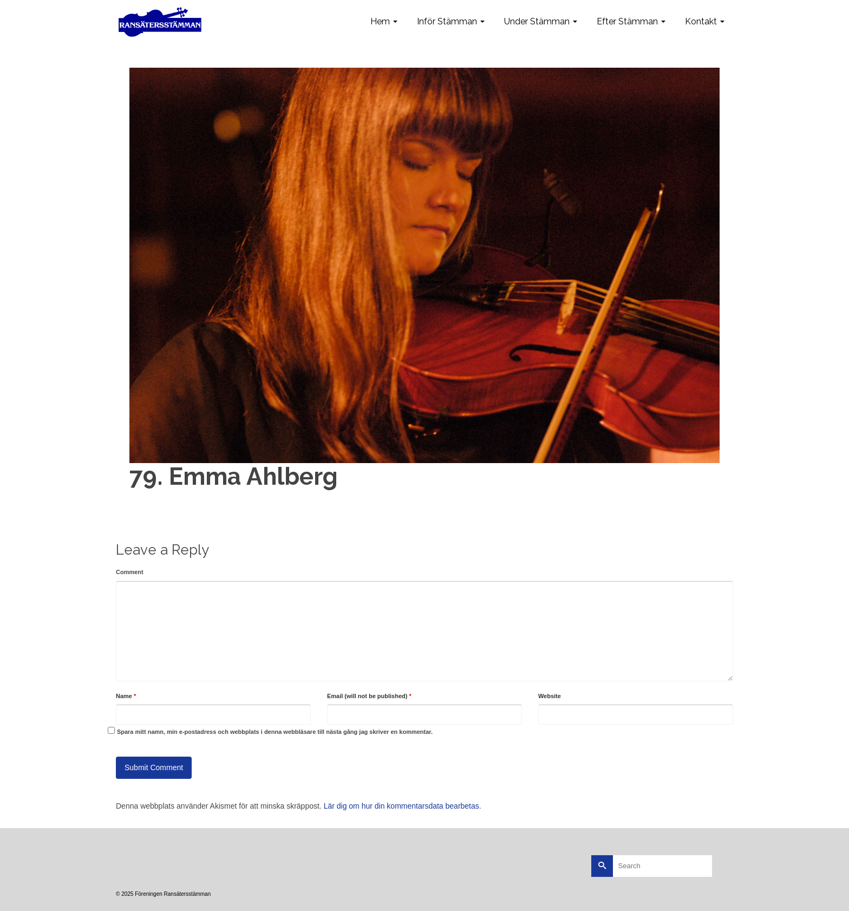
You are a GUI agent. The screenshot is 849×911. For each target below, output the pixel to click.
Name (126, 696)
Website (549, 696)
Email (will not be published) (369, 696)
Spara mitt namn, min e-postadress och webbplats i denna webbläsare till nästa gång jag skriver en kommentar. (275, 731)
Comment (129, 572)
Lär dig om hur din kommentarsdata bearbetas (401, 806)
